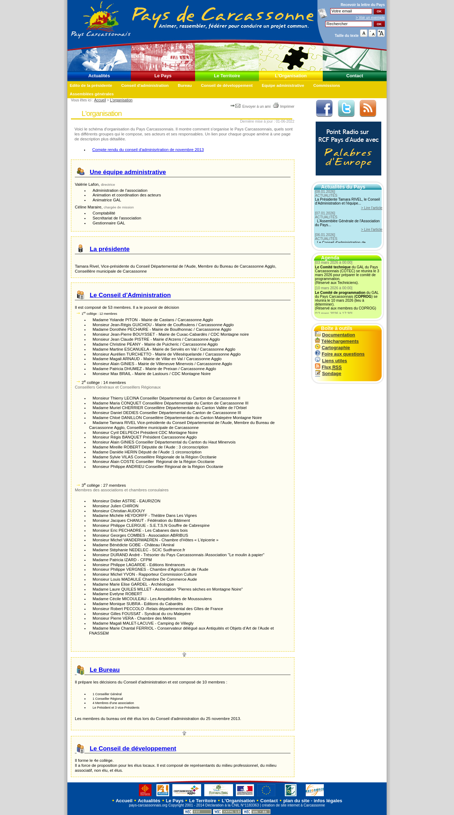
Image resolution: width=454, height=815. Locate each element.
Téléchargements (337, 341)
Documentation (335, 334)
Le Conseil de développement (133, 748)
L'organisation (121, 100)
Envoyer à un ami (251, 106)
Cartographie (332, 347)
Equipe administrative (283, 85)
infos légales (328, 800)
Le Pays (162, 75)
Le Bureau (105, 669)
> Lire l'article (371, 208)
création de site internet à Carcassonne (293, 805)
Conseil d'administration (145, 85)
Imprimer (283, 106)
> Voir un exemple (370, 17)
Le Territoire (227, 75)
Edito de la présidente (91, 85)
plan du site (296, 800)
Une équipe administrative (128, 171)
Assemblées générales (92, 94)
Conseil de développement (227, 85)
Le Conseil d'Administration (130, 294)
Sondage (328, 373)
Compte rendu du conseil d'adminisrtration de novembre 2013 (148, 149)
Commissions (326, 85)
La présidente (109, 248)
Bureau (185, 85)
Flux (328, 367)
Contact (354, 75)
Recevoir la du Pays (362, 5)
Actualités (99, 75)
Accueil (100, 100)
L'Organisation (291, 75)
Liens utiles (331, 360)
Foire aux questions (340, 354)
